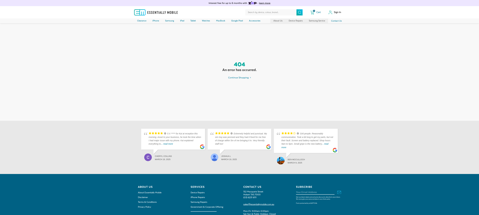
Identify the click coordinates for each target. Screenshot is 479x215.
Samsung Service (317, 21)
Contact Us (336, 21)
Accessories (254, 21)
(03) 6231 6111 (249, 197)
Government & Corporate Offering (207, 207)
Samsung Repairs (199, 202)
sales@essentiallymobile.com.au (258, 204)
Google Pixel (237, 21)
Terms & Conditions (147, 202)
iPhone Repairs (198, 197)
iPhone (155, 21)
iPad (182, 21)
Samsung (169, 21)
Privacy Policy (144, 207)
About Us (278, 21)
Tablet (193, 21)
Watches (206, 21)
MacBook (220, 21)
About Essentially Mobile (149, 192)
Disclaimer (143, 197)
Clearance (141, 21)
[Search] (299, 12)
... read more (167, 144)
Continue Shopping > (239, 77)
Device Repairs (296, 21)
